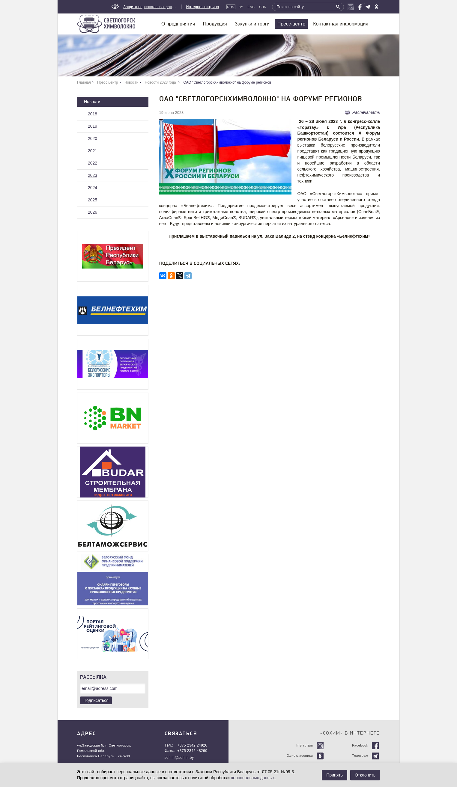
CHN (262, 7)
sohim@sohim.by (179, 758)
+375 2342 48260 (193, 751)
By (241, 7)
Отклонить (365, 775)
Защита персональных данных (150, 6)
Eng (251, 7)
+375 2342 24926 (193, 745)
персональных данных (253, 777)
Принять (334, 775)
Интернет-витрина (202, 6)
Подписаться (96, 700)
